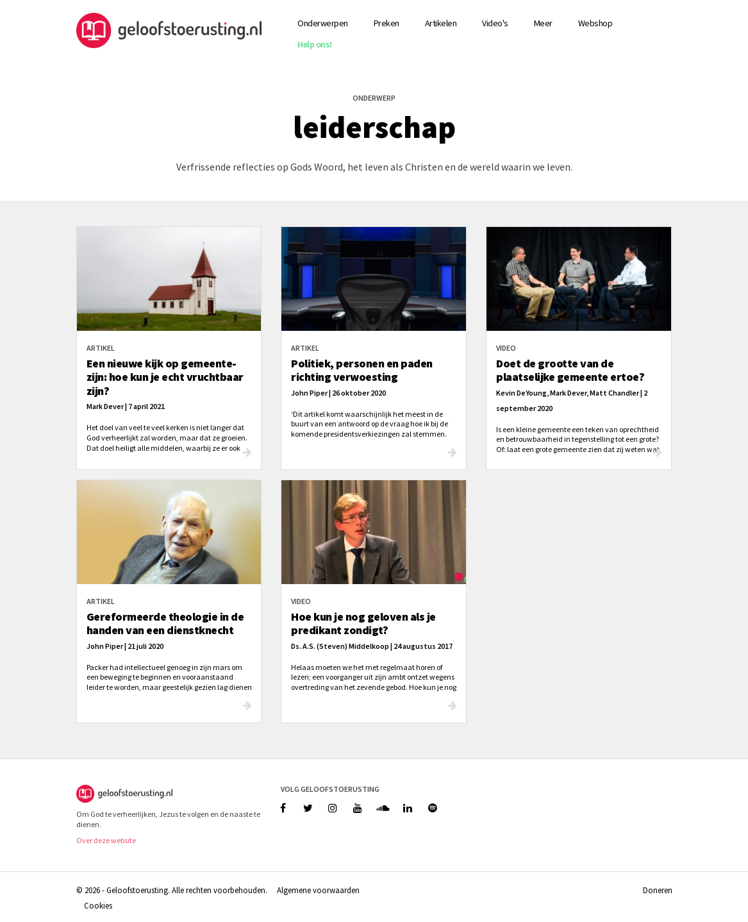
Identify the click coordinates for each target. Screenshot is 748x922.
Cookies (98, 905)
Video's (495, 23)
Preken (386, 23)
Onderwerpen (322, 23)
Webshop (595, 23)
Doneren (657, 890)
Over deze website (106, 840)
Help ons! (314, 44)
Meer (543, 23)
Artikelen (441, 23)
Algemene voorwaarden (318, 890)
